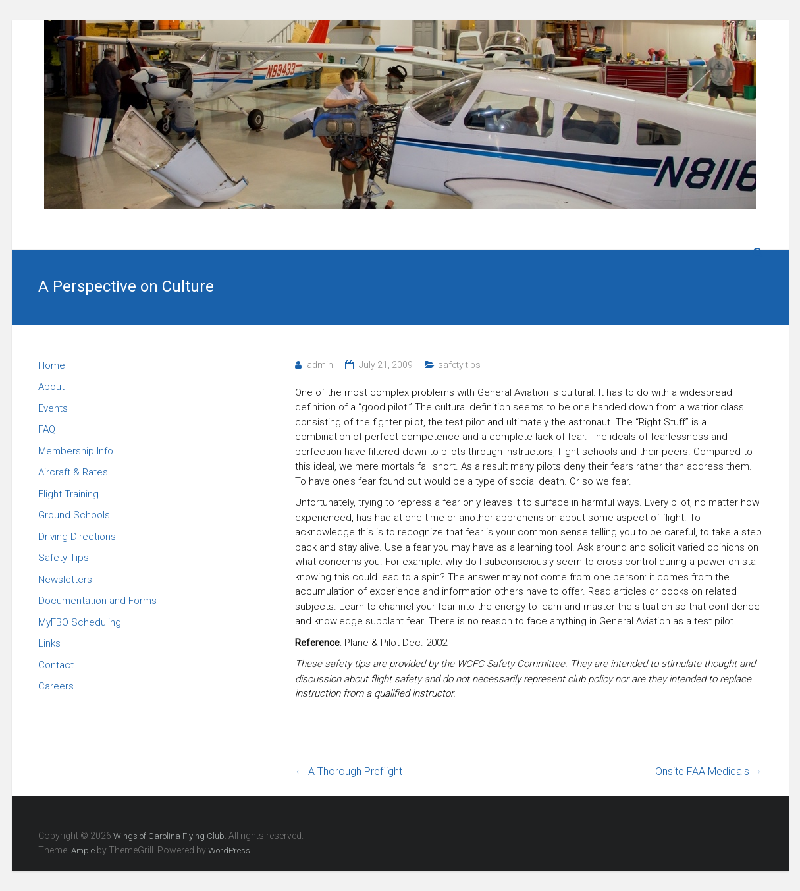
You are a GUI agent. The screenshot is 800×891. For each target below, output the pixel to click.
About (51, 386)
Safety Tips (63, 558)
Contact (56, 665)
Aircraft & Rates (73, 472)
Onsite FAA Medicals (708, 771)
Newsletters (65, 579)
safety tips (459, 365)
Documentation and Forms (97, 601)
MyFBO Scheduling (79, 622)
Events (53, 408)
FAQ (46, 429)
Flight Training (68, 494)
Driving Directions (77, 537)
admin (320, 365)
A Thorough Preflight (348, 771)
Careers (56, 686)
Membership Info (75, 451)
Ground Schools (74, 515)
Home (51, 365)
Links (49, 643)
